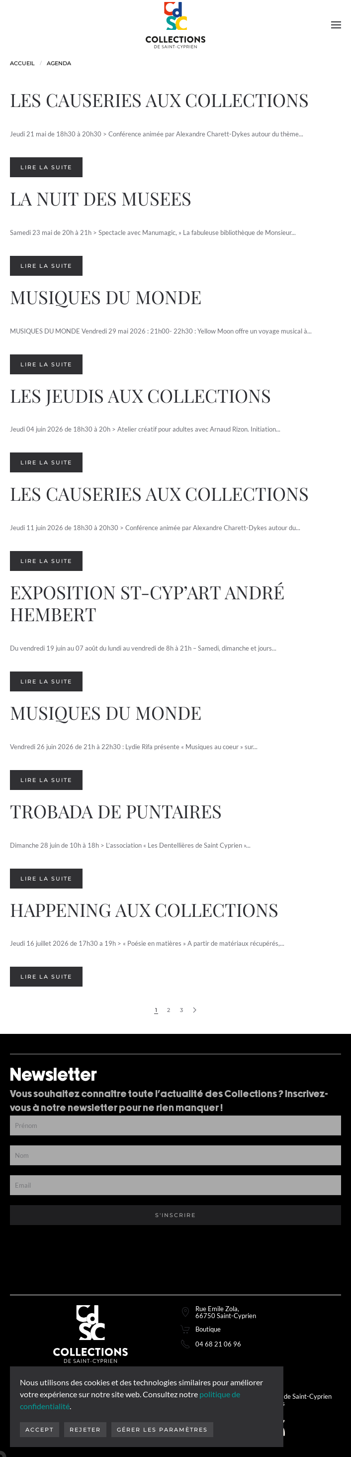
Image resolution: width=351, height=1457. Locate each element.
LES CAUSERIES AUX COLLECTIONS (159, 99)
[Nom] (175, 1155)
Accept (39, 1429)
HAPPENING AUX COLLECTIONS (144, 909)
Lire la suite (46, 167)
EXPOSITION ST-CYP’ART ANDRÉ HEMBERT (147, 602)
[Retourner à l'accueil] (175, 25)
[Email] (175, 1185)
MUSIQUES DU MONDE (105, 296)
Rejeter (85, 1429)
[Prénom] (175, 1125)
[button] (336, 25)
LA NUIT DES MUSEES (100, 198)
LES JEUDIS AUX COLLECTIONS (140, 395)
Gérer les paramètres (162, 1429)
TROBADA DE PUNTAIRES (116, 810)
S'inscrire (175, 1215)
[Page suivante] (194, 1010)
